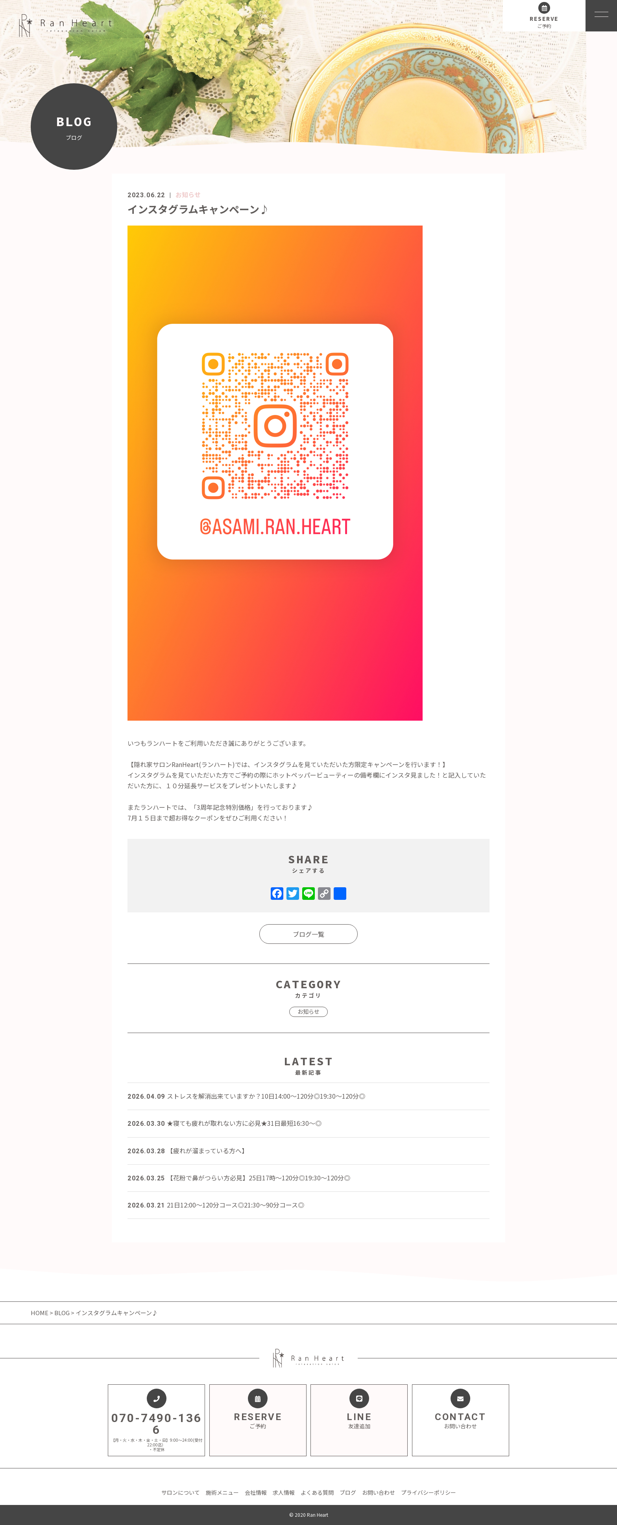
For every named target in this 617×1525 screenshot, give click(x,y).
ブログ (348, 1492)
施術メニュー (222, 1492)
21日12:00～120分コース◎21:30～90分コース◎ (215, 1204)
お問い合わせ (378, 1492)
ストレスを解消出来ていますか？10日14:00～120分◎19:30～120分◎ (246, 1096)
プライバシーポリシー (428, 1492)
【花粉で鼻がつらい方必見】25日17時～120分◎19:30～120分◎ (238, 1177)
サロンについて (180, 1492)
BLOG (62, 1312)
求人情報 (284, 1492)
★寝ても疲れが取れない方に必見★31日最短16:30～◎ (224, 1123)
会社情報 (256, 1492)
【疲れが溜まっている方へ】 (187, 1150)
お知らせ (188, 194)
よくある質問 (317, 1492)
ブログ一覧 (308, 934)
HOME (40, 1312)
